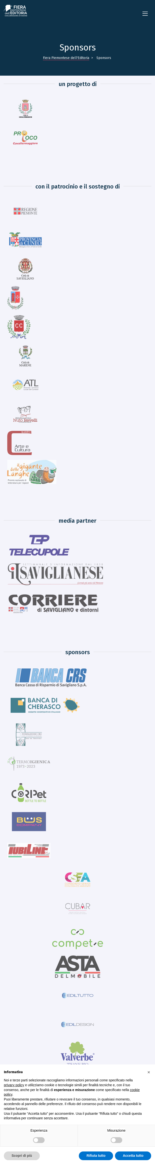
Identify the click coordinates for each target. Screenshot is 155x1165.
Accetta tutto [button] (133, 1156)
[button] (149, 1072)
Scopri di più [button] (22, 1156)
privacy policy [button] (14, 1085)
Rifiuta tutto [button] (96, 1156)
